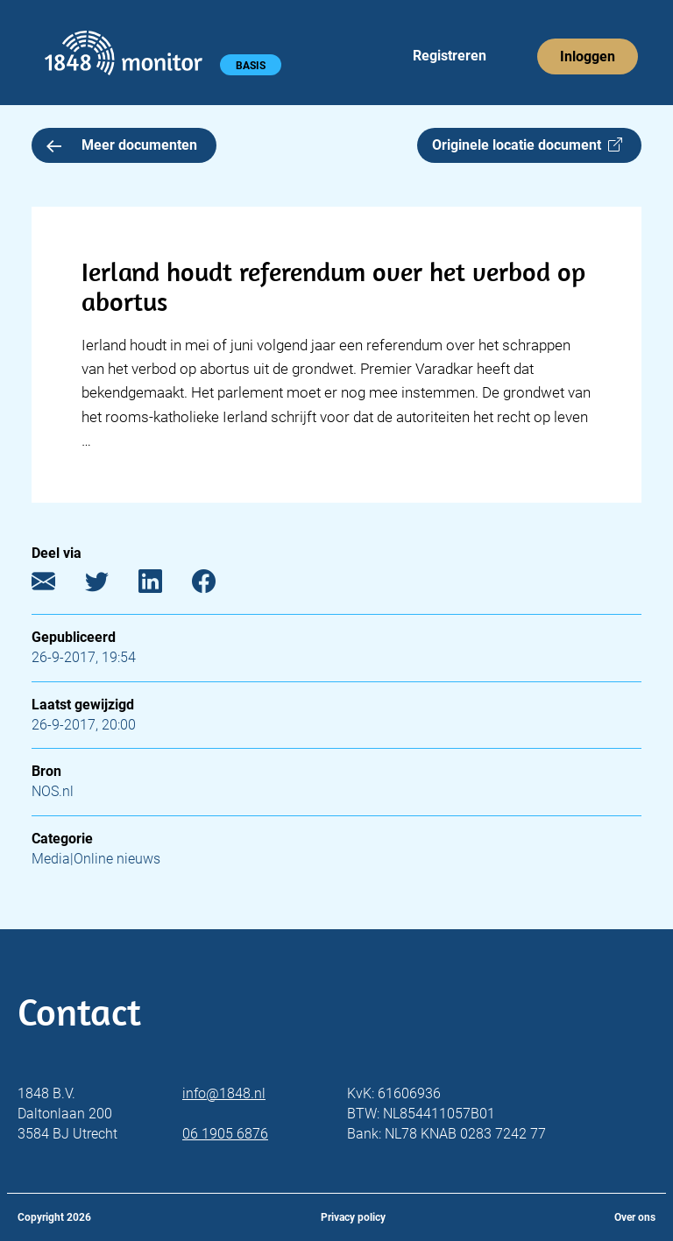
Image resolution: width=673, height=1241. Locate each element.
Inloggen (587, 56)
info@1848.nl (224, 1093)
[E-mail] (56, 585)
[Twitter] (110, 585)
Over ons (634, 1217)
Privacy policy (353, 1217)
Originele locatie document (527, 145)
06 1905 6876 (225, 1133)
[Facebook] (217, 585)
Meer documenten (121, 145)
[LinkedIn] (163, 585)
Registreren (449, 55)
